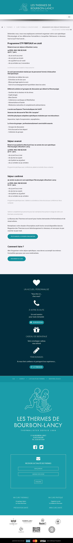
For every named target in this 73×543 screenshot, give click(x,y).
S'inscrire (38, 482)
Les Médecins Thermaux (55, 503)
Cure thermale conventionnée (27, 27)
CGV (13, 379)
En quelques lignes (21, 501)
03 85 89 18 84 (36, 322)
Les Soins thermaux (21, 503)
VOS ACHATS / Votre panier (61, 29)
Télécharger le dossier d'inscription (23, 236)
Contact (22, 379)
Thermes (9, 27)
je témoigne (36, 367)
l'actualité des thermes (37, 379)
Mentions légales (55, 379)
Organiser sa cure (17, 258)
